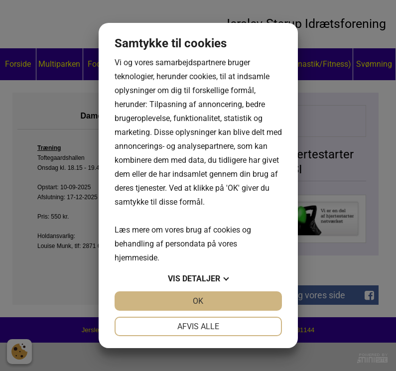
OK (198, 301)
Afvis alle (198, 326)
